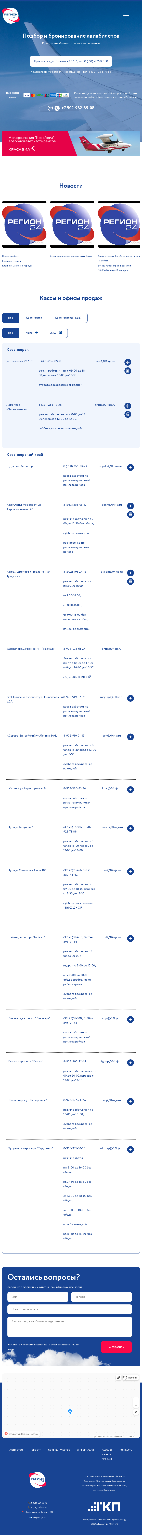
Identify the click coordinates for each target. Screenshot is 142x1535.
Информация (85, 1450)
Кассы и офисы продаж (107, 1454)
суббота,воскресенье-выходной (60, 428)
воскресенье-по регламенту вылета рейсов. (76, 547)
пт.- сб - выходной (75, 1224)
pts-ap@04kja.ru (112, 572)
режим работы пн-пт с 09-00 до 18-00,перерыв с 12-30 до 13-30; (79, 889)
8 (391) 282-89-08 (50, 361)
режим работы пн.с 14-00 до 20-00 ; (78, 953)
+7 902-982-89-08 (77, 108)
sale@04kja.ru (105, 361)
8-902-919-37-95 (74, 697)
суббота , (45, 385)
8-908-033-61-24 (74, 649)
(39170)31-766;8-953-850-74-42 (77, 872)
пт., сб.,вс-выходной (76, 629)
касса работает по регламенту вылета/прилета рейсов (76, 711)
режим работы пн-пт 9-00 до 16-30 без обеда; (78, 521)
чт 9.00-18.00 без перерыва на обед (75, 617)
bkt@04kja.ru (112, 937)
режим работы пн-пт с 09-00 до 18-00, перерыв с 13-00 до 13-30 (62, 373)
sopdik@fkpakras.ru (112, 466)
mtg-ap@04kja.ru (111, 697)
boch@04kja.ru (112, 505)
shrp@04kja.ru (112, 649)
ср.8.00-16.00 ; (72, 605)
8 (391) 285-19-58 (50, 405)
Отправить (116, 1347)
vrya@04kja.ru (111, 1018)
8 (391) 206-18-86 (39, 1507)
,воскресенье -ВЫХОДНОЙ (78, 905)
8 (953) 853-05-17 (75, 505)
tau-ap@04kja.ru (112, 827)
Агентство (16, 1450)
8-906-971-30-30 (74, 1148)
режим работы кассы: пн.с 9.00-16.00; (77, 583)
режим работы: (73, 1158)
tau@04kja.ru (112, 870)
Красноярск (34, 318)
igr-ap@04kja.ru (112, 1061)
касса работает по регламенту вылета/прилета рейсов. (76, 480)
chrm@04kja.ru (105, 405)
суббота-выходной (76, 533)
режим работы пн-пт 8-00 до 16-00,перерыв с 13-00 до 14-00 (79, 846)
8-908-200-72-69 (74, 1061)
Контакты (126, 1450)
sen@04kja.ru (112, 736)
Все (10, 318)
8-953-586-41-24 (74, 788)
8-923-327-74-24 (74, 1100)
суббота (69, 903)
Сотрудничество (59, 1450)
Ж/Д (53, 333)
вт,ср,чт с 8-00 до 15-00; (79, 965)
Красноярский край (68, 318)
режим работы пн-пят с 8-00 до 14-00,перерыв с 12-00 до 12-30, (62, 416)
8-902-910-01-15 (74, 736)
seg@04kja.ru (112, 1100)
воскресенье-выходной (66, 385)
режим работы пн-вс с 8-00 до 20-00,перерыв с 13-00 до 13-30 (79, 1075)
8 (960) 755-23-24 (75, 466)
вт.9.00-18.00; (72, 595)
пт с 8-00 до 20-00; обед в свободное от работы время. (77, 980)
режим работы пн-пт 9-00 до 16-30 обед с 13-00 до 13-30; (79, 750)
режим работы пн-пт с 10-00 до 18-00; (78, 1112)
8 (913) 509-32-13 (39, 1503)
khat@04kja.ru (112, 788)
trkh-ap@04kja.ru (111, 1148)
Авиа (29, 333)
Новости (35, 1450)
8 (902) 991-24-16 (75, 572)
